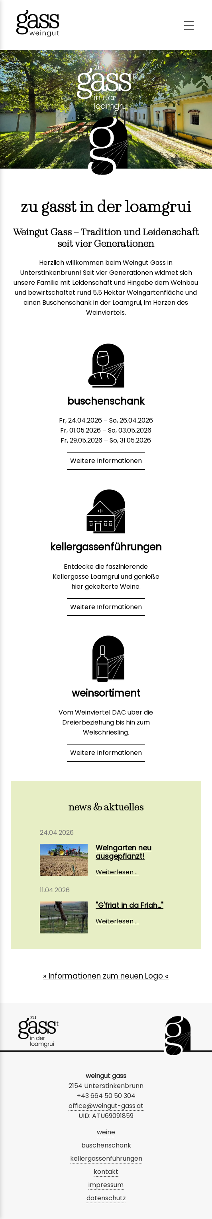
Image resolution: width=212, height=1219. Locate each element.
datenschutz (106, 1198)
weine (106, 1132)
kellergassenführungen (106, 1158)
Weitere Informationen (106, 460)
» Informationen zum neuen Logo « (106, 976)
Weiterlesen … (117, 872)
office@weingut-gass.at (106, 1105)
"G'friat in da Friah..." (129, 905)
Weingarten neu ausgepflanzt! (123, 852)
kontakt (106, 1171)
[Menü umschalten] (189, 25)
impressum (106, 1184)
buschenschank (106, 1145)
